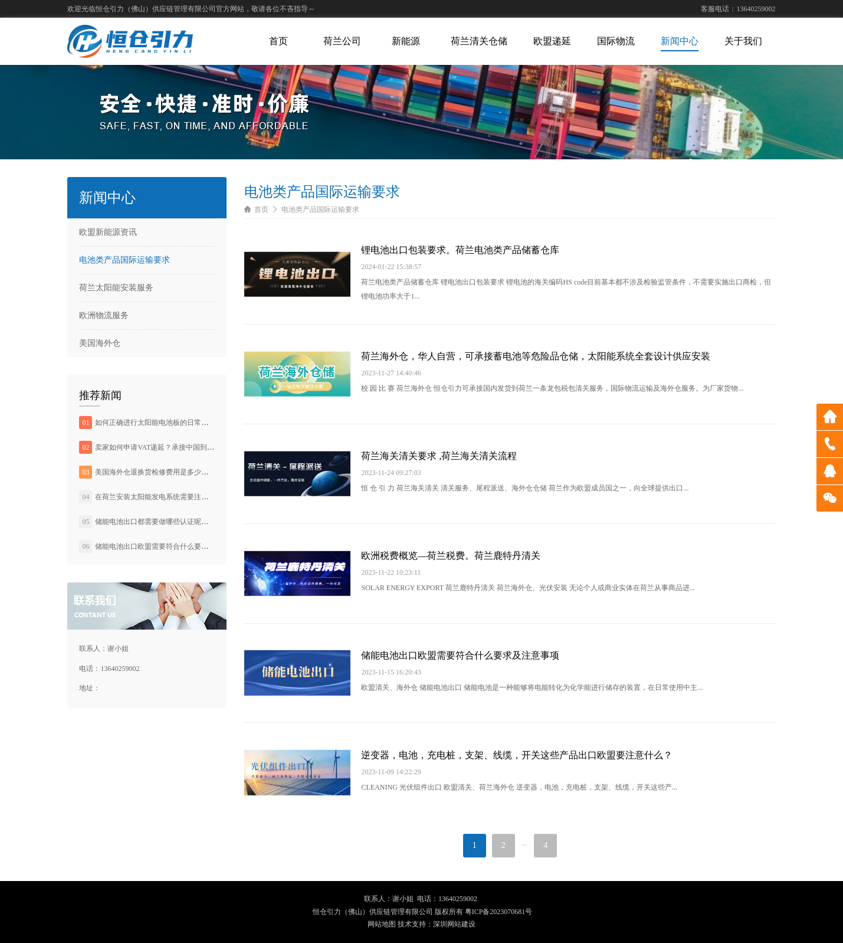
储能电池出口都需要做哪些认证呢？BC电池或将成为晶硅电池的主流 (202, 522)
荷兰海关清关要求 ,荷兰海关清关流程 (439, 456)
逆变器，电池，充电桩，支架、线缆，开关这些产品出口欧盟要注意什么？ (517, 755)
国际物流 (616, 41)
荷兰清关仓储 (479, 41)
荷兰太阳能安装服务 (116, 287)
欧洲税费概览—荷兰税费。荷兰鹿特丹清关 (450, 556)
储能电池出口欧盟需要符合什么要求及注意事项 (169, 546)
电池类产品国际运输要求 (124, 260)
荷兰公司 (342, 41)
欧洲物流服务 (104, 315)
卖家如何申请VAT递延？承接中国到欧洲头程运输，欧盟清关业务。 (200, 447)
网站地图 (382, 924)
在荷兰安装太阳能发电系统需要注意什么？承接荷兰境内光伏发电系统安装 (212, 497)
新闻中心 (679, 41)
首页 (278, 41)
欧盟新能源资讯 (108, 232)
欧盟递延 (552, 41)
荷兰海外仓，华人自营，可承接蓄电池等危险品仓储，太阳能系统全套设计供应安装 (535, 356)
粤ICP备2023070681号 (499, 912)
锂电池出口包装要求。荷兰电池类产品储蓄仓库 (460, 250)
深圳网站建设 (454, 924)
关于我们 (743, 41)
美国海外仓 (99, 343)
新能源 (406, 41)
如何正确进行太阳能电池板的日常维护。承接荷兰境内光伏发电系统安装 (208, 422)
